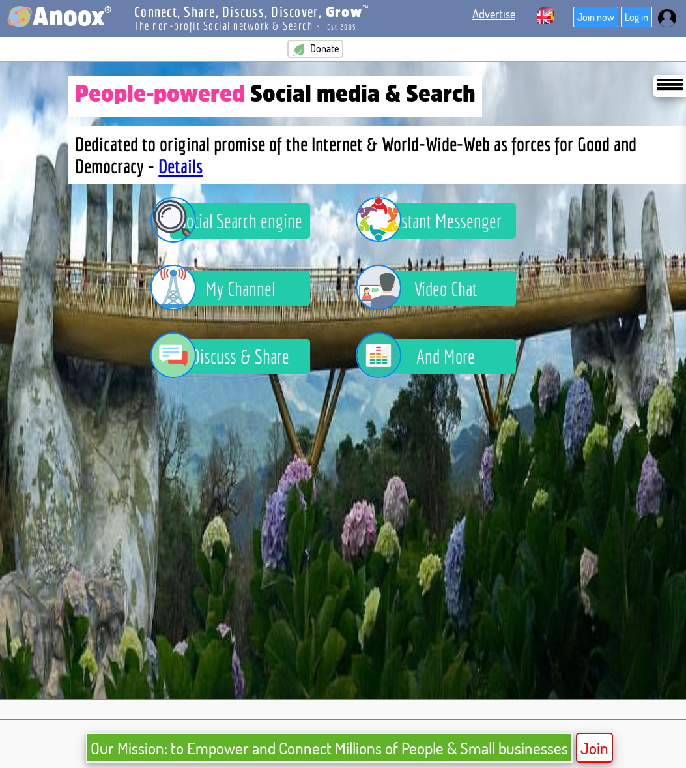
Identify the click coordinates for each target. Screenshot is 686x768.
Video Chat (426, 288)
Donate (315, 49)
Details (180, 166)
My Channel (222, 288)
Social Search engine (236, 221)
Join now (595, 16)
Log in (636, 16)
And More (425, 356)
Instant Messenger (438, 221)
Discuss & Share (229, 356)
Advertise (493, 14)
